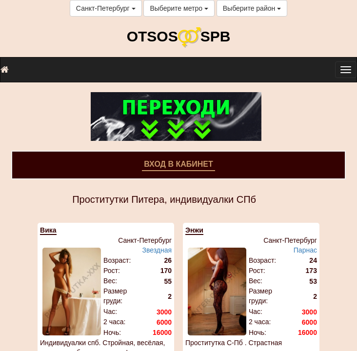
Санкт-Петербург (106, 8)
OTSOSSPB (179, 36)
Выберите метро (179, 8)
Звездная (157, 250)
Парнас (305, 250)
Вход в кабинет (178, 164)
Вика (48, 230)
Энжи (194, 230)
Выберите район (252, 8)
